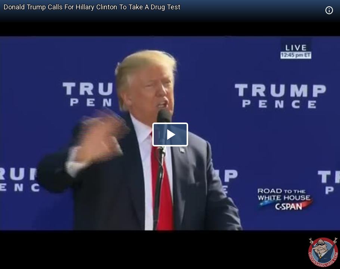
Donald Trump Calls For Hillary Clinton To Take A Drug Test (92, 7)
